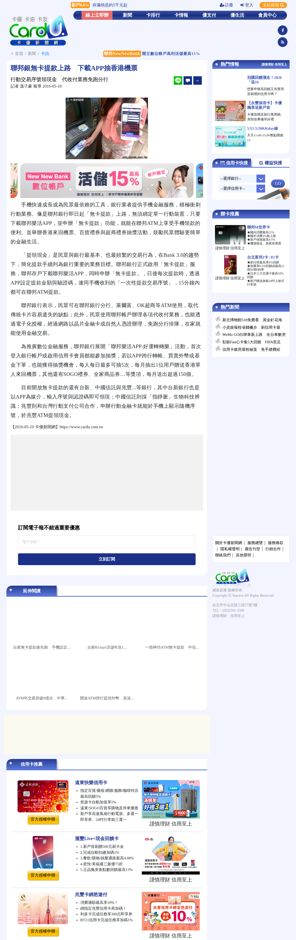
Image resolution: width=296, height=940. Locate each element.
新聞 (127, 15)
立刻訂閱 (107, 559)
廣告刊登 (252, 549)
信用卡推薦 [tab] (31, 764)
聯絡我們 (223, 555)
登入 (246, 5)
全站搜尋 (273, 5)
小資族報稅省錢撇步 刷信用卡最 (251, 327)
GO (278, 183)
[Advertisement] (107, 473)
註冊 (226, 5)
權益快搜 (270, 163)
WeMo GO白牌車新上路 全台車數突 (254, 335)
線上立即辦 (97, 15)
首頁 (19, 53)
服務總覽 (255, 543)
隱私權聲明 (230, 549)
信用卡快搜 (234, 163)
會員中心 (267, 15)
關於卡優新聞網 (228, 543)
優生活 (237, 15)
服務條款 (275, 543)
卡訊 (45, 53)
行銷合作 (273, 549)
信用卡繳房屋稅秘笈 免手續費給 (251, 349)
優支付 (209, 15)
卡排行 (153, 15)
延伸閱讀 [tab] (31, 590)
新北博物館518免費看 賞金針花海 (252, 320)
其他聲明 (243, 555)
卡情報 (181, 15)
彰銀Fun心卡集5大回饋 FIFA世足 (251, 342)
